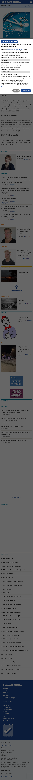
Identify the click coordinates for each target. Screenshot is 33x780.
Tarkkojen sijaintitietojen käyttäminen (11, 74)
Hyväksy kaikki (26, 90)
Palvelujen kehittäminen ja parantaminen (11, 69)
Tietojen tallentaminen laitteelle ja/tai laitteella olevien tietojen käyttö (16, 63)
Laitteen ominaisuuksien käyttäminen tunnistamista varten (15, 76)
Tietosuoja (3, 86)
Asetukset (16, 90)
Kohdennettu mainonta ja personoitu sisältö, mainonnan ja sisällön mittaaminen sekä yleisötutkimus (16, 66)
